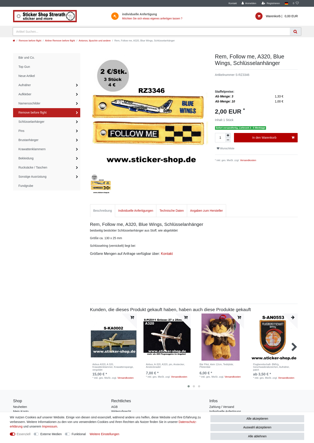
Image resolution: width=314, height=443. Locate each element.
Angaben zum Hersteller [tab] (206, 210)
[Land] (286, 3)
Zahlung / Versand (221, 407)
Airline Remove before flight (60, 40)
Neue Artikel (27, 76)
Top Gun (24, 66)
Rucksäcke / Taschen (33, 167)
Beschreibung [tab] (102, 210)
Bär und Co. (27, 57)
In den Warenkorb (273, 138)
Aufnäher (25, 85)
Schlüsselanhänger (31, 121)
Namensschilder (29, 103)
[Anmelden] (249, 3)
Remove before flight (30, 40)
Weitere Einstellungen (104, 434)
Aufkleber (25, 94)
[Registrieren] (270, 3)
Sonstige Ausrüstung (32, 176)
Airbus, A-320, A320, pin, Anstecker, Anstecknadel (165, 365)
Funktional (79, 434)
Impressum (49, 426)
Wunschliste (225, 148)
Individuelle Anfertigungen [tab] (135, 210)
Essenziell (24, 434)
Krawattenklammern (32, 149)
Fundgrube (26, 185)
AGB (114, 407)
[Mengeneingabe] (220, 137)
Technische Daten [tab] (171, 210)
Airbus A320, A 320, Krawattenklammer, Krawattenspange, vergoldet (113, 367)
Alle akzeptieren (257, 418)
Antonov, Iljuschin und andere (95, 40)
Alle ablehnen (257, 436)
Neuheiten (20, 407)
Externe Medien (51, 434)
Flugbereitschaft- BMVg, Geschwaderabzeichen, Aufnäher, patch (271, 367)
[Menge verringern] (228, 140)
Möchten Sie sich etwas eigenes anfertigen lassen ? (152, 18)
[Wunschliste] (295, 3)
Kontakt (233, 3)
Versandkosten (248, 160)
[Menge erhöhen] (228, 135)
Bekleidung (26, 158)
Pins (21, 131)
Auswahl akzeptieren (257, 427)
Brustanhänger (29, 140)
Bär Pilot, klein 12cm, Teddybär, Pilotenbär (217, 365)
